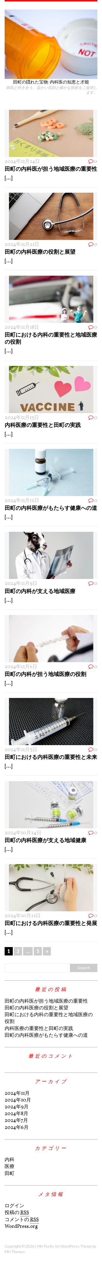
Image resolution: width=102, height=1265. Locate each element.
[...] (8, 178)
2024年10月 (18, 1100)
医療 (9, 1166)
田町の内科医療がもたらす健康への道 (51, 507)
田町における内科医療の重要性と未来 (51, 757)
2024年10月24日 (23, 833)
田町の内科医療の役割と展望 (40, 251)
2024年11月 (17, 1093)
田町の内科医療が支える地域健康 (45, 840)
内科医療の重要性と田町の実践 (43, 424)
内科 (9, 1160)
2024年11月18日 (22, 327)
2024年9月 (17, 1107)
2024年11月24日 (22, 161)
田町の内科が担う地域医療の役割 (45, 674)
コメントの (22, 1220)
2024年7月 (16, 1120)
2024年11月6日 (21, 667)
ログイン (14, 1206)
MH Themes (15, 1251)
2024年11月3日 (21, 749)
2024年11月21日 (22, 244)
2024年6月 (17, 1127)
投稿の (17, 1212)
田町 (9, 1173)
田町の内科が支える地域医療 (40, 591)
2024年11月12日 (22, 500)
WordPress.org (21, 1226)
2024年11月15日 (22, 417)
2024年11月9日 (21, 583)
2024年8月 (16, 1114)
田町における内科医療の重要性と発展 (51, 923)
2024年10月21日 (23, 916)
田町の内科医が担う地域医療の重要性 (51, 168)
